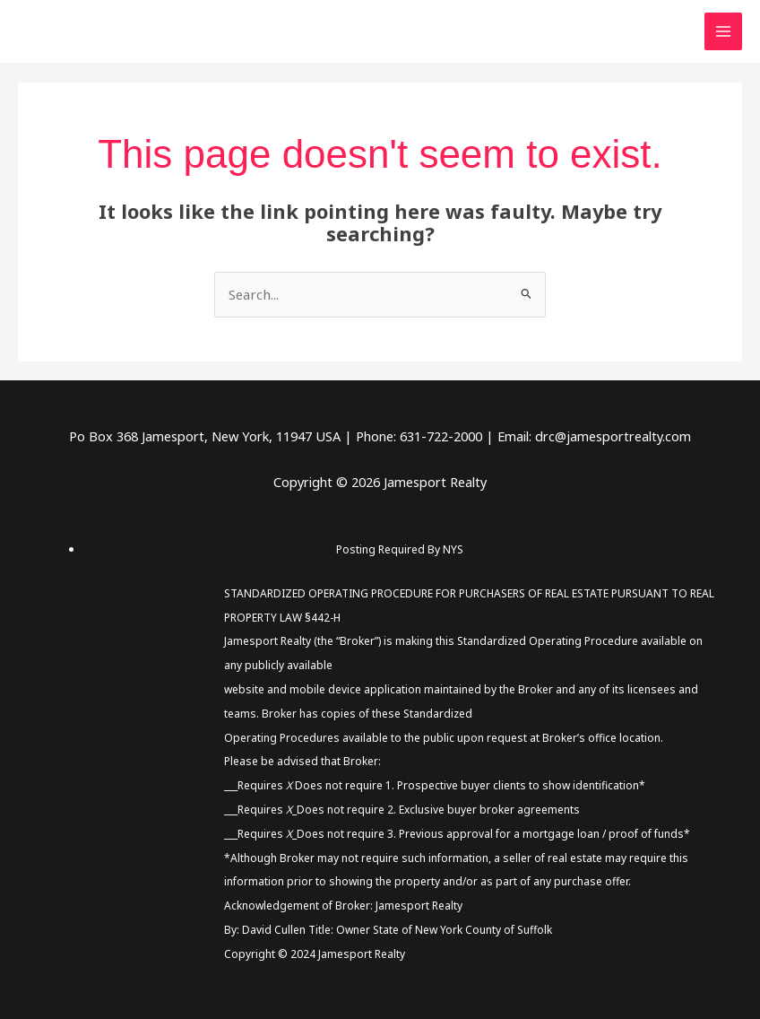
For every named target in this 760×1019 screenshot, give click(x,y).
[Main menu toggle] (723, 31)
